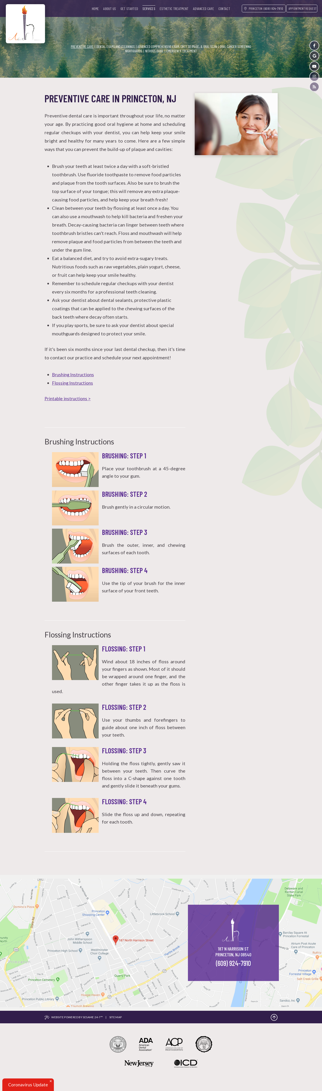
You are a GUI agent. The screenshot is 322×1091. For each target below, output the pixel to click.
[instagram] (314, 77)
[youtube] (314, 66)
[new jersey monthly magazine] (134, 1072)
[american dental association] (143, 1047)
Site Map (117, 1017)
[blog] (314, 87)
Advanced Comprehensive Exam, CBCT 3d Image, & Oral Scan (177, 46)
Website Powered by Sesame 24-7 (78, 1017)
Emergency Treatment (181, 51)
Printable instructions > (69, 398)
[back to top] (274, 1017)
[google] (314, 56)
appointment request (302, 8)
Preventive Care (82, 46)
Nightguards (133, 51)
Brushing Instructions (74, 374)
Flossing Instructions (74, 383)
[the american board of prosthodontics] (210, 1047)
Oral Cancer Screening (235, 46)
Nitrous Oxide (154, 51)
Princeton (253, 8)
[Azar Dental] (25, 22)
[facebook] (314, 45)
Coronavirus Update (29, 1084)
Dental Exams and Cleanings (116, 46)
